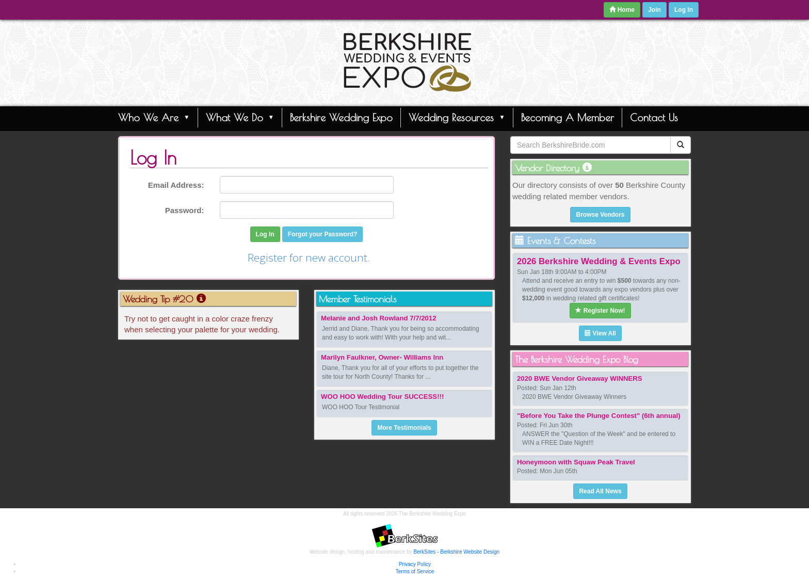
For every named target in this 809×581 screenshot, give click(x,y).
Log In (683, 9)
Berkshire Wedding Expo (341, 117)
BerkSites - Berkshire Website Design (457, 552)
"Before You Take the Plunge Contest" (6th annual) (599, 415)
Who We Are (154, 117)
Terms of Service (415, 571)
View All (600, 333)
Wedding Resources (457, 117)
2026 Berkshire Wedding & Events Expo (599, 261)
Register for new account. (309, 257)
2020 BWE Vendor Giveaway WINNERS (579, 378)
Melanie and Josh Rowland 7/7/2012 (378, 318)
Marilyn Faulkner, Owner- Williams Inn (382, 357)
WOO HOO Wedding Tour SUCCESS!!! (382, 396)
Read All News (600, 491)
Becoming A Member (567, 117)
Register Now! (600, 310)
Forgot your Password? (323, 234)
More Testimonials (404, 427)
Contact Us (654, 117)
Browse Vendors (600, 214)
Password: (184, 210)
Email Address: (176, 185)
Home (622, 9)
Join (654, 9)
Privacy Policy (415, 564)
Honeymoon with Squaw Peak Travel (576, 462)
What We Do (240, 117)
